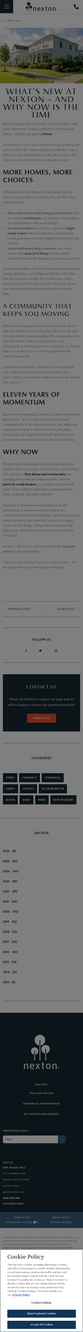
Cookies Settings (41, 1303)
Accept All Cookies (41, 1325)
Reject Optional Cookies (41, 1314)
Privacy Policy (21, 1295)
